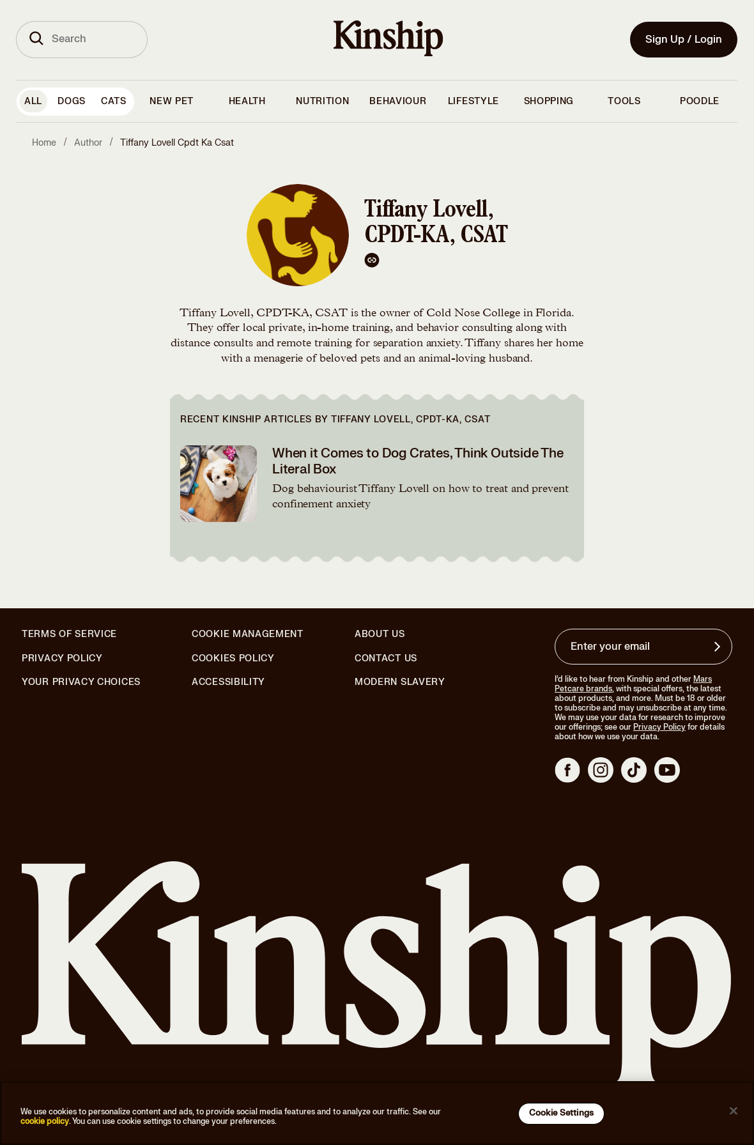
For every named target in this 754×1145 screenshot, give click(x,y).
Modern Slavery (400, 682)
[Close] (733, 1111)
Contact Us (386, 658)
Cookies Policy (233, 659)
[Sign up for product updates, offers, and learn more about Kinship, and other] (718, 646)
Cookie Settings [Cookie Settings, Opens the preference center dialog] (561, 1113)
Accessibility (228, 682)
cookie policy (44, 1121)
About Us (380, 634)
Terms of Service (69, 634)
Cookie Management (248, 634)
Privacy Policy (62, 659)
